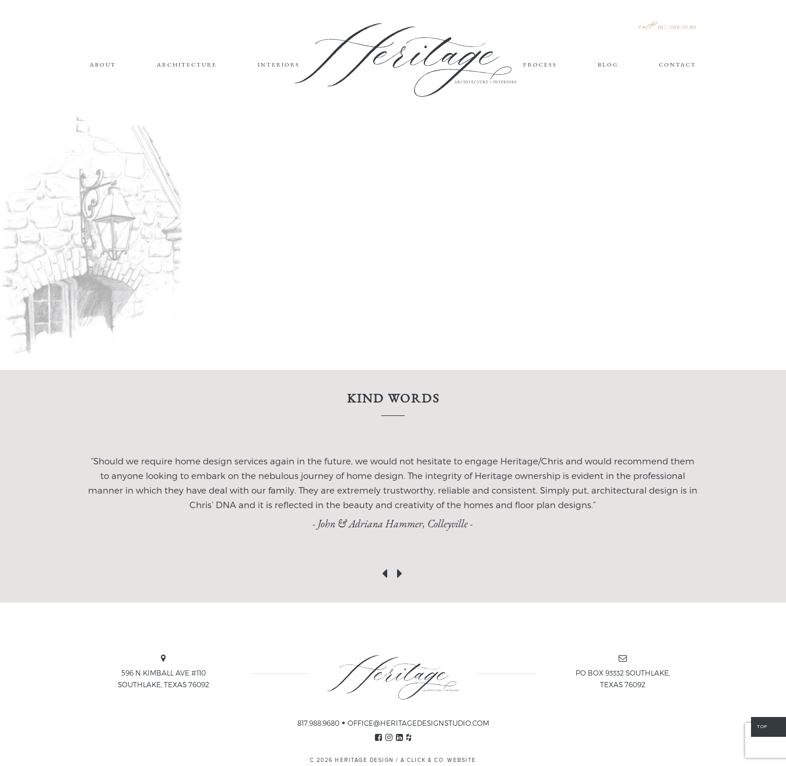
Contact (677, 64)
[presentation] (385, 571)
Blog (608, 64)
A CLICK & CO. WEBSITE (438, 760)
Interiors (279, 64)
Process (540, 64)
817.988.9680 (677, 28)
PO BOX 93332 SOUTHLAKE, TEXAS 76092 (623, 678)
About (103, 64)
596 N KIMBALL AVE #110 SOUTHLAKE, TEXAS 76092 (163, 678)
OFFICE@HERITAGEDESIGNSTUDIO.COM (418, 723)
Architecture (187, 64)
